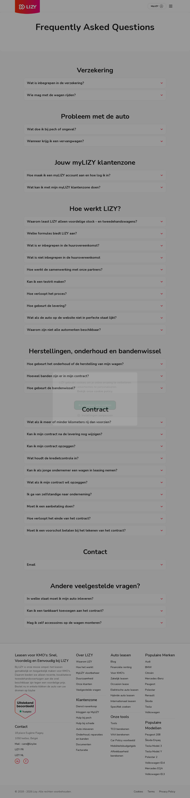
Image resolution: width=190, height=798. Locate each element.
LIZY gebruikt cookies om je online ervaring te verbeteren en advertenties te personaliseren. (95, 386)
